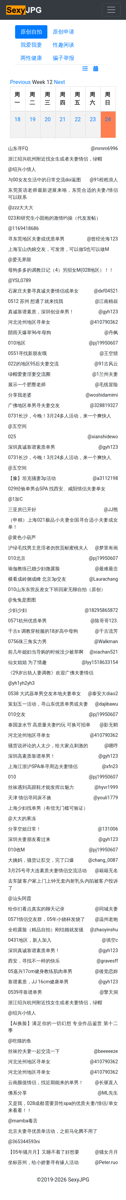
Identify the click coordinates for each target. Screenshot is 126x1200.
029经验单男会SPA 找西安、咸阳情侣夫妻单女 (57, 488)
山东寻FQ (18, 148)
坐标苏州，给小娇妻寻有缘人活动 (43, 1162)
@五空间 (17, 426)
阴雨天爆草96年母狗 (29, 332)
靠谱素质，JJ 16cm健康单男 (38, 981)
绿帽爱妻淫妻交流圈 (29, 374)
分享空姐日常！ (24, 829)
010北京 (17, 558)
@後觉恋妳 (106, 971)
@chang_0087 (103, 860)
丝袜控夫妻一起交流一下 (34, 1051)
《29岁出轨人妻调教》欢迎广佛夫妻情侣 (50, 672)
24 (108, 119)
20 (48, 119)
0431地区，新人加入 (29, 940)
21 (63, 119)
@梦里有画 (106, 547)
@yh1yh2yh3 (21, 683)
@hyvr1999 (106, 787)
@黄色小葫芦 (22, 537)
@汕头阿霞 (19, 898)
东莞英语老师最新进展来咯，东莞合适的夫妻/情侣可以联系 (63, 193)
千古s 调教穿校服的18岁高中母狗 (43, 631)
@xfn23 (110, 766)
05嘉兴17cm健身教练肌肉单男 (40, 971)
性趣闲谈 (63, 45)
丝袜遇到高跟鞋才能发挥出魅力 (41, 787)
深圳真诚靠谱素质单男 (31, 447)
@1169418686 (23, 228)
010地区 (17, 343)
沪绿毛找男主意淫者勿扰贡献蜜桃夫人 (48, 547)
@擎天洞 (108, 992)
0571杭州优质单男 (27, 620)
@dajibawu (106, 704)
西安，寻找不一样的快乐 (34, 961)
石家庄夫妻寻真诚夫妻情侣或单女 (43, 291)
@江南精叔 (106, 301)
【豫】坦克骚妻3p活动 (32, 478)
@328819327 (104, 405)
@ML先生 (108, 1093)
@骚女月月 (106, 1152)
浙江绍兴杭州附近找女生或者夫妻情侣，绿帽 (55, 159)
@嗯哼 (111, 745)
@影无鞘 (108, 724)
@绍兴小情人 (22, 169)
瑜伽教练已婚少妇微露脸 (34, 568)
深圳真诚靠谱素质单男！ (34, 950)
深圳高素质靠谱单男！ (31, 756)
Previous (20, 82)
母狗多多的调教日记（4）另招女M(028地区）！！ (61, 270)
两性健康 (31, 58)
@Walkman (106, 641)
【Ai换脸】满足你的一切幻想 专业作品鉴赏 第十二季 (63, 1027)
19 (33, 119)
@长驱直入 (106, 1082)
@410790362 (104, 322)
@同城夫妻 (106, 909)
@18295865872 (101, 610)
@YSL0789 (19, 280)
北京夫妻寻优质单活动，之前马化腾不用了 (52, 1131)
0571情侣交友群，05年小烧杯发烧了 (46, 919)
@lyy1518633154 (100, 662)
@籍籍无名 (106, 870)
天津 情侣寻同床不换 (29, 797)
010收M (16, 849)
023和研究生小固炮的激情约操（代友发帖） (54, 218)
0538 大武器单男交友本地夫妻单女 (44, 693)
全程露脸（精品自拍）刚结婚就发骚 (45, 929)
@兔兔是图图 (22, 600)
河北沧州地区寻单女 (29, 322)
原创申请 (63, 32)
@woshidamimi (102, 395)
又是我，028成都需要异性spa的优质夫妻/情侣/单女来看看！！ (63, 1107)
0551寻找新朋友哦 (27, 353)
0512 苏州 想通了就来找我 (35, 301)
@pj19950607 (103, 343)
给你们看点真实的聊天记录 (36, 909)
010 (12, 777)
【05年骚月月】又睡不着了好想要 (43, 1152)
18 (17, 119)
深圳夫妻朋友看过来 (29, 839)
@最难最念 (106, 568)
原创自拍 (31, 32)
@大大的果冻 (22, 818)
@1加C (15, 499)
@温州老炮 (106, 919)
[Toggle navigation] (111, 9)
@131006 (108, 829)
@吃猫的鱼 (19, 1040)
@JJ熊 (111, 509)
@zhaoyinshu (104, 929)
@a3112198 (105, 478)
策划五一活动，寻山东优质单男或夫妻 (48, 704)
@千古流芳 (106, 631)
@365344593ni (24, 1141)
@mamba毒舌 (23, 1120)
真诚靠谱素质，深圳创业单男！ (41, 311)
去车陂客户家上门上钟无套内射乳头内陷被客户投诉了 (63, 884)
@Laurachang (103, 579)
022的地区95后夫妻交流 (33, 363)
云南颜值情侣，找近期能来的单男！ (45, 1082)
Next (59, 82)
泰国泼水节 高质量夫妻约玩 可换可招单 (49, 724)
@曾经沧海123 (102, 238)
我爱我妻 (31, 45)
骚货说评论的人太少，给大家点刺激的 (48, 745)
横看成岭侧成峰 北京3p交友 (37, 579)
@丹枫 (111, 332)
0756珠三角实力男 (27, 641)
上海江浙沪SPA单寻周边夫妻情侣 (43, 766)
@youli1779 (105, 797)
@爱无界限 (19, 259)
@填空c (110, 940)
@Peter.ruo (106, 1162)
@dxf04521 (106, 291)
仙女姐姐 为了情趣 (27, 662)
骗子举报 (63, 58)
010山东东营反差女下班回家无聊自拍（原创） (57, 589)
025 (12, 436)
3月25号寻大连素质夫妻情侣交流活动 (47, 870)
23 (93, 119)
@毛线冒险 (106, 384)
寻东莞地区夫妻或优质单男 (36, 238)
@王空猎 (108, 353)
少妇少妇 (17, 610)
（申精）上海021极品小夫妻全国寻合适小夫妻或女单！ (63, 523)
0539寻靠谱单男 (25, 992)
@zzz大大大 (20, 207)
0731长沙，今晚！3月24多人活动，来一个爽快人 (59, 415)
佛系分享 (17, 1093)
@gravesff (107, 961)
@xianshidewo (103, 436)
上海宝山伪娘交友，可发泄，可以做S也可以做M (58, 249)
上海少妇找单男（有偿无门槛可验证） (48, 808)
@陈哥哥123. (104, 620)
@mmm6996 (104, 148)
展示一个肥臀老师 (27, 384)
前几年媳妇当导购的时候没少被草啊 (45, 652)
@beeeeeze (106, 1051)
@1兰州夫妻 (105, 374)
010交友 (17, 714)
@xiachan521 (103, 652)
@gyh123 (108, 311)
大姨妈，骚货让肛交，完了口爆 (41, 860)
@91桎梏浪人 (104, 179)
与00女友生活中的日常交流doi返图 (44, 179)
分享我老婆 (20, 395)
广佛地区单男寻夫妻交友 (34, 405)
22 (78, 119)
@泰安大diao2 (103, 693)
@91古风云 (106, 363)
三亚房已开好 (22, 509)
